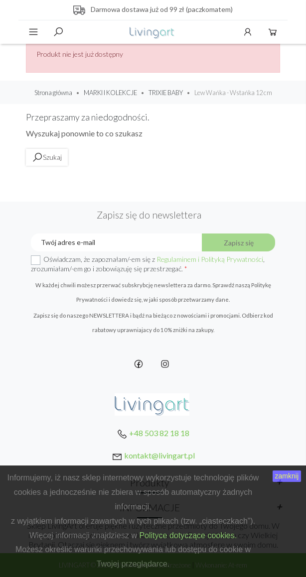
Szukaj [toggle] (58, 31)
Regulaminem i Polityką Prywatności (209, 259)
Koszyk (272, 31)
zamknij (287, 476)
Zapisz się (239, 242)
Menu (33, 31)
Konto (247, 31)
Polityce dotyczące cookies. (188, 535)
